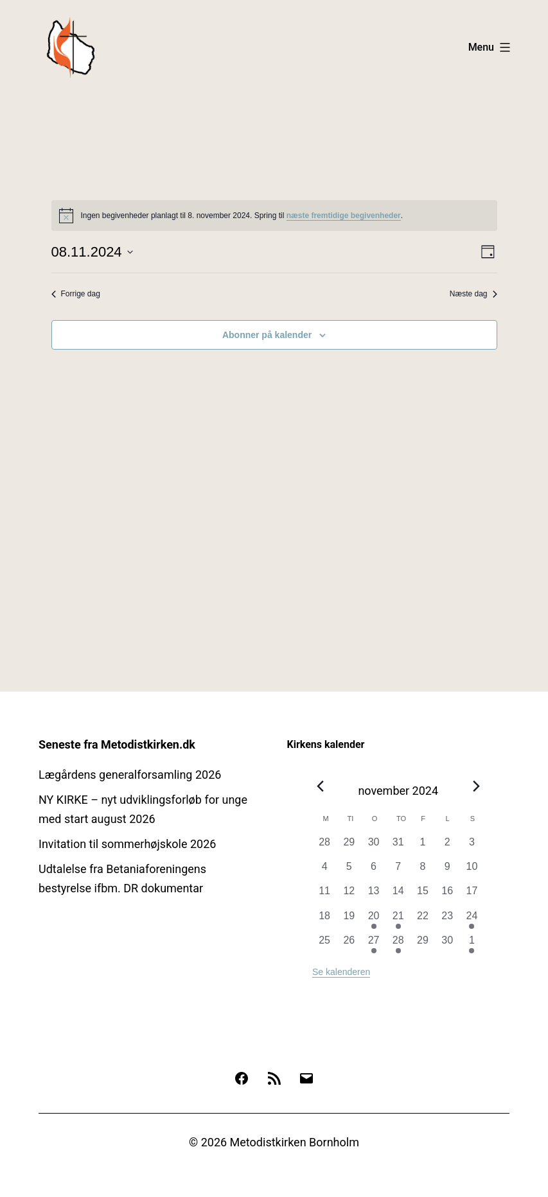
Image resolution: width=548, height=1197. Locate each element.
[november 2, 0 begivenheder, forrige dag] (447, 847)
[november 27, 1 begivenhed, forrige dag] (373, 945)
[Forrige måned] (320, 786)
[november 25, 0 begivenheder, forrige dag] (324, 945)
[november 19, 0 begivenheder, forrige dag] (349, 920)
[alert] (274, 215)
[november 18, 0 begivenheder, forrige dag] (324, 920)
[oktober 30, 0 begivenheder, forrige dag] (373, 847)
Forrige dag (75, 293)
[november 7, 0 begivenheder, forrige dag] (398, 871)
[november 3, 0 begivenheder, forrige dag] (471, 847)
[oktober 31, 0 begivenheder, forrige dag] (398, 847)
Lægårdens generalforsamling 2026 (130, 774)
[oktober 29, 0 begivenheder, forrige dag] (349, 847)
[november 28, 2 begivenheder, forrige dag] (398, 945)
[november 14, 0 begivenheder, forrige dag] (398, 895)
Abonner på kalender (267, 335)
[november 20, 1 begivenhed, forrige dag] (373, 920)
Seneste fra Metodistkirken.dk (117, 744)
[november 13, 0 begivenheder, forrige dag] (373, 895)
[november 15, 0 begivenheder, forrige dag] (423, 895)
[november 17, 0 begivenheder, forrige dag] (471, 895)
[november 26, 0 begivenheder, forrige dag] (349, 945)
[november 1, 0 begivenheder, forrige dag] (423, 847)
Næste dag (473, 293)
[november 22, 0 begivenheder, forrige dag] (423, 920)
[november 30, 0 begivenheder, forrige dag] (447, 945)
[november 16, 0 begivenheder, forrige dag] (447, 895)
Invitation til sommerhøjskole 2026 (127, 844)
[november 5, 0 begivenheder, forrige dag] (349, 871)
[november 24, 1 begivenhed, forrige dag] (471, 920)
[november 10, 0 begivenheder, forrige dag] (471, 871)
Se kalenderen (341, 972)
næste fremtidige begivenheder (344, 215)
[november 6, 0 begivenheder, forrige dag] (373, 871)
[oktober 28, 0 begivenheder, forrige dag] (324, 847)
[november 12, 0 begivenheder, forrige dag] (349, 895)
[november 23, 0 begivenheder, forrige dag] (447, 920)
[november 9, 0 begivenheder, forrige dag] (447, 871)
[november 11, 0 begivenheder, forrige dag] (324, 895)
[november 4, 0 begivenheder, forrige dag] (324, 871)
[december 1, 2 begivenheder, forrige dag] (471, 945)
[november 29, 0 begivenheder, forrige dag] (423, 945)
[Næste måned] (476, 786)
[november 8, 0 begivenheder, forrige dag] (423, 871)
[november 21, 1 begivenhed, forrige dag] (398, 920)
